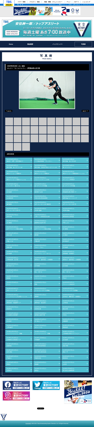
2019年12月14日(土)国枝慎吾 (68, 326)
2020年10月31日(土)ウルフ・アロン (40, 246)
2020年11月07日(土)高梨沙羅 (12, 246)
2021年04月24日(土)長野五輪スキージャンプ (70, 197)
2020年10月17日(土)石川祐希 (12, 252)
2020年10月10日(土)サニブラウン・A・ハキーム (43, 252)
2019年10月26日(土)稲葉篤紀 (12, 344)
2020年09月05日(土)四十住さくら (12, 264)
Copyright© (28, 423)
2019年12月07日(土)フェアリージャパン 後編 (14, 332)
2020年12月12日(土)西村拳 (40, 234)
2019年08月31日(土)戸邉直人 (12, 357)
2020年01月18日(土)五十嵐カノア (40, 320)
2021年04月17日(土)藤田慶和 (12, 203)
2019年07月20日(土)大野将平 (12, 369)
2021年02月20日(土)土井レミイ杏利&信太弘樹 (42, 215)
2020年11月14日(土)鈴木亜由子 (68, 240)
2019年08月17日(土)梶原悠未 (68, 357)
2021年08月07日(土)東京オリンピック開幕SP (14, 172)
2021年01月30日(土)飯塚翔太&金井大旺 (40, 221)
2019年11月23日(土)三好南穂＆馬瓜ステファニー (71, 332)
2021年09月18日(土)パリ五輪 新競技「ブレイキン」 (44, 160)
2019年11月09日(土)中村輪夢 (40, 338)
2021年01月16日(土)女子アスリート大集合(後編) (15, 228)
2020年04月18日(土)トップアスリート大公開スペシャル (17, 295)
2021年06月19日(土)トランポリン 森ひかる (13, 185)
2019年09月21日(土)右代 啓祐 (12, 351)
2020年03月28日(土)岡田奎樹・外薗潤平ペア (14, 301)
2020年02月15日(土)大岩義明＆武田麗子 (12, 314)
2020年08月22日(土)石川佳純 (68, 264)
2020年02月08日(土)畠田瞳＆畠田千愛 (40, 314)
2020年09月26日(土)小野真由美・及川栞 (12, 258)
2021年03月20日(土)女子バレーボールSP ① (13, 209)
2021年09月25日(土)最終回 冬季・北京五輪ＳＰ (15, 160)
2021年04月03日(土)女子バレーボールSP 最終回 (43, 203)
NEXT (82, 111)
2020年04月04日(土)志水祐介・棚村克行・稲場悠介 (72, 295)
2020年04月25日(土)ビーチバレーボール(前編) (70, 289)
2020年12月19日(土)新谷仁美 (12, 234)
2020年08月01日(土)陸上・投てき (68, 271)
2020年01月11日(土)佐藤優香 (68, 320)
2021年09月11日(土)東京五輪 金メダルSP (69, 160)
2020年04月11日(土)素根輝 (40, 295)
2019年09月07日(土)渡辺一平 (68, 351)
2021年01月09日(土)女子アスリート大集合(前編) (43, 228)
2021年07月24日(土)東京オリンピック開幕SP (42, 172)
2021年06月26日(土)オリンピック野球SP (69, 178)
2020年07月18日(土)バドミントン (40, 277)
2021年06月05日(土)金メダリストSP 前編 (69, 185)
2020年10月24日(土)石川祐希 (68, 246)
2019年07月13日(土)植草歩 (40, 369)
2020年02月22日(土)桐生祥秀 (68, 308)
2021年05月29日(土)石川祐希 (12, 191)
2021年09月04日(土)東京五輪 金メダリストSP (14, 166)
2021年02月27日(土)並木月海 (12, 215)
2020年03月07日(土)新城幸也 (12, 308)
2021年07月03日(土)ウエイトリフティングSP (42, 178)
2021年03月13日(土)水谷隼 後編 (40, 209)
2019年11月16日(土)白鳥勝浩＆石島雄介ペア (14, 338)
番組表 (9, 5)
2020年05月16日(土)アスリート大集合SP (69, 283)
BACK (9, 111)
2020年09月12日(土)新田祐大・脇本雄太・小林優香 (72, 258)
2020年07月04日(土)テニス (12, 283)
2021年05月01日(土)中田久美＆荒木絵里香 (41, 197)
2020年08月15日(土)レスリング (12, 271)
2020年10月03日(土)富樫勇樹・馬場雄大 (68, 252)
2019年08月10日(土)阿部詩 (12, 363)
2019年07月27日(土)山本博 (68, 363)
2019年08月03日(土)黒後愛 (40, 363)
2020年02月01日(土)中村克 (68, 314)
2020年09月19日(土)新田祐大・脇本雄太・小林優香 (44, 258)
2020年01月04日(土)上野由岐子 (12, 326)
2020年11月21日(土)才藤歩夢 (40, 240)
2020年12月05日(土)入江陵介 (68, 234)
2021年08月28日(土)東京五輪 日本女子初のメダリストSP (46, 166)
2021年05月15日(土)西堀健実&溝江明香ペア (69, 191)
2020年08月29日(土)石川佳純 (40, 264)
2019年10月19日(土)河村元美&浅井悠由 (40, 344)
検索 (22, 4)
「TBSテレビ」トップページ (9, 2)
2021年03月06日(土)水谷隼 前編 (68, 209)
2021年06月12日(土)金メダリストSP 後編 (41, 185)
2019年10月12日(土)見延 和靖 (68, 344)
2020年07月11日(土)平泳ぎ (68, 277)
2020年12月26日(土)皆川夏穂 (68, 228)
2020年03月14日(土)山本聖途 (68, 301)
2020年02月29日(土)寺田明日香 (40, 308)
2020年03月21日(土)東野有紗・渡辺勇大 (40, 301)
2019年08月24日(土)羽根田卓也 (40, 357)
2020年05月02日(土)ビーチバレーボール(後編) (42, 289)
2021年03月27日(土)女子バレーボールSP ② (69, 203)
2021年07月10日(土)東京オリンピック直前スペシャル (16, 178)
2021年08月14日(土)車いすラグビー (68, 166)
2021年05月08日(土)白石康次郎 (12, 197)
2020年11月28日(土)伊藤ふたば (12, 240)
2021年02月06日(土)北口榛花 (12, 221)
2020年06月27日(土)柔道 (40, 283)
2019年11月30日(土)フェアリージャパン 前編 (42, 332)
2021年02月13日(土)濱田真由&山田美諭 (68, 215)
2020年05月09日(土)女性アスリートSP (12, 289)
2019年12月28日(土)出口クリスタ (40, 326)
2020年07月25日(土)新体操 (12, 277)
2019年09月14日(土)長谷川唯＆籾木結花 (40, 351)
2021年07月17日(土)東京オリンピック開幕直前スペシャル (74, 172)
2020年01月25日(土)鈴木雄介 (12, 320)
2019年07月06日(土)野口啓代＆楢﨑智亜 (68, 369)
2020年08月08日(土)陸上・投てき (40, 271)
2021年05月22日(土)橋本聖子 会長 (40, 191)
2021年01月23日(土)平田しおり (68, 221)
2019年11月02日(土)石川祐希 (68, 338)
